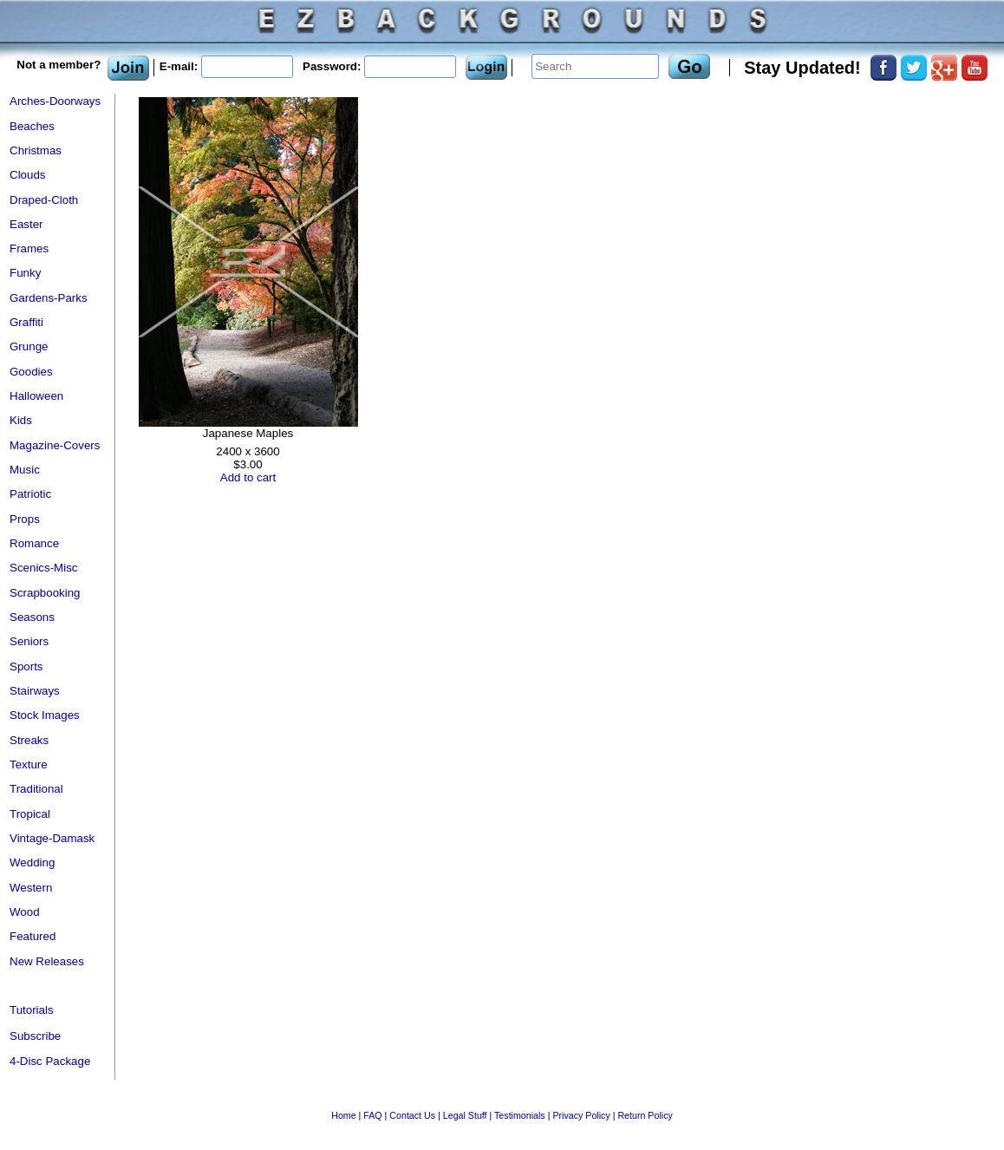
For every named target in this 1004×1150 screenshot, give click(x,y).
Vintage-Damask (52, 838)
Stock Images (45, 715)
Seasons (32, 617)
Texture (29, 764)
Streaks (29, 740)
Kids (21, 420)
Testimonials (519, 1115)
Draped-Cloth (44, 199)
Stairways (35, 690)
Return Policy (644, 1115)
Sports (26, 666)
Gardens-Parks (49, 297)
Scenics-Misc (44, 567)
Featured (32, 936)
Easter (26, 224)
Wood (25, 911)
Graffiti (26, 322)
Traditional (36, 788)
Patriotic (30, 493)
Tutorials (32, 1009)
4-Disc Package (50, 1061)
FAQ (372, 1115)
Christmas (36, 150)
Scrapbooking (45, 592)
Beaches (32, 126)
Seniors (29, 641)
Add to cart (248, 477)
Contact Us (412, 1115)
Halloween (36, 395)
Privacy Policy (581, 1115)
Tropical (30, 813)
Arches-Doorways (55, 101)
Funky (25, 272)
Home (343, 1115)
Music (25, 469)
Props (25, 519)
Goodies (31, 371)
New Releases (47, 961)
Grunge (29, 346)
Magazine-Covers (55, 445)
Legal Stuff (465, 1115)
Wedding (32, 862)
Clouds (28, 174)
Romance (34, 543)
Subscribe (35, 1035)
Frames (29, 248)
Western (31, 887)
